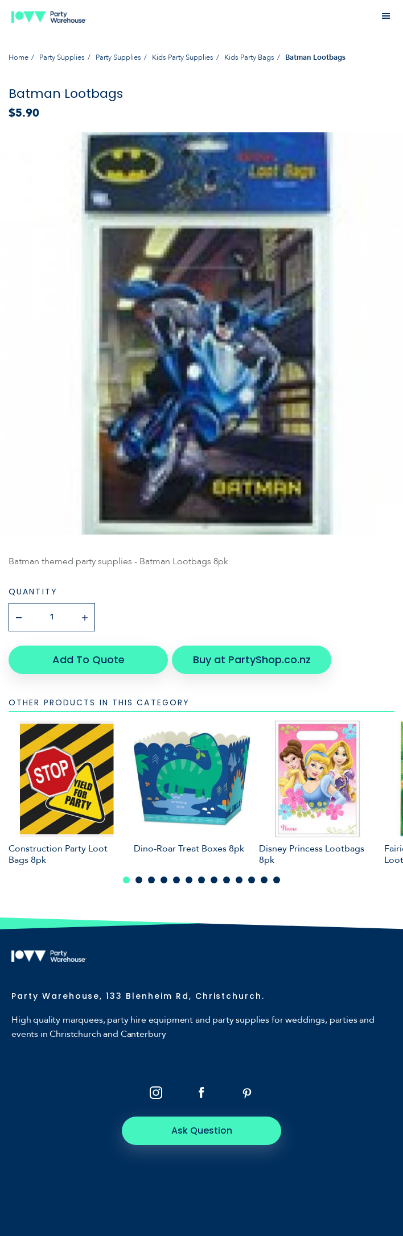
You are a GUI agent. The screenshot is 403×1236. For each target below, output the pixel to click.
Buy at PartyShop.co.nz (252, 659)
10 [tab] (239, 880)
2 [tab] (138, 880)
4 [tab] (164, 880)
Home (18, 57)
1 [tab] (126, 880)
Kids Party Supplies (182, 57)
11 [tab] (251, 880)
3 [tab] (151, 880)
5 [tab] (176, 880)
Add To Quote (88, 659)
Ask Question (201, 1130)
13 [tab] (276, 880)
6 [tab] (189, 880)
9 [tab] (226, 880)
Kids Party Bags (249, 57)
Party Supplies (62, 57)
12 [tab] (264, 880)
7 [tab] (201, 880)
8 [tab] (214, 880)
